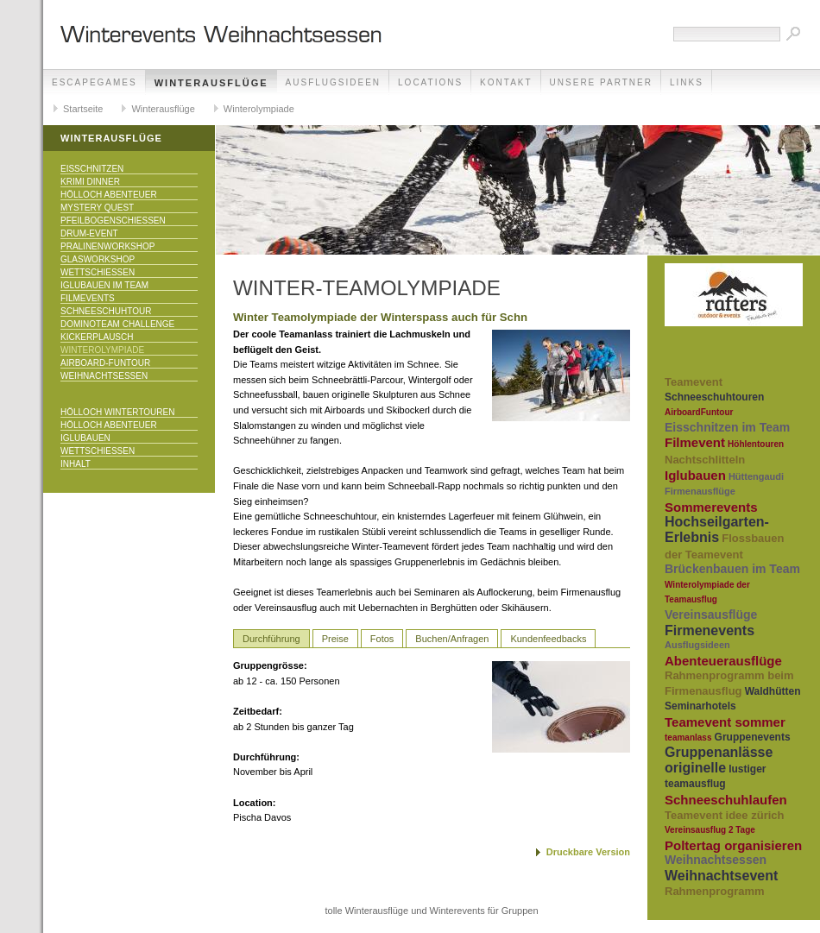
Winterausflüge (211, 83)
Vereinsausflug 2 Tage (710, 830)
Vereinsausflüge (711, 614)
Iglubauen (85, 438)
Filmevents (87, 298)
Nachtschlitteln (705, 459)
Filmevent (695, 442)
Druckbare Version (588, 852)
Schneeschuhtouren (714, 397)
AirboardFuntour (699, 412)
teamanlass (688, 737)
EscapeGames (94, 82)
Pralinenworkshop (107, 246)
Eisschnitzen (91, 168)
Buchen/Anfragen (452, 639)
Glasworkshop (97, 259)
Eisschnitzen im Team (727, 427)
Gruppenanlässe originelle (719, 760)
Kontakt (506, 82)
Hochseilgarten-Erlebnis (717, 529)
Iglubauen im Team (104, 285)
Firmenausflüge (700, 491)
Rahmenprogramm (715, 891)
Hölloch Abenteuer (108, 194)
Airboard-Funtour (105, 363)
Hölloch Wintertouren (117, 412)
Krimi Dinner (90, 181)
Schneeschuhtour (105, 311)
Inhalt (75, 464)
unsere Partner (601, 82)
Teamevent (693, 381)
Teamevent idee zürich (724, 815)
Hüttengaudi (756, 476)
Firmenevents (709, 630)
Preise (335, 639)
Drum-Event (89, 233)
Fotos (382, 639)
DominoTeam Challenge (117, 324)
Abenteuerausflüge (723, 660)
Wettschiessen (97, 272)
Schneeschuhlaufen (726, 799)
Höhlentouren (756, 444)
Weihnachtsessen (104, 376)
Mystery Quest (97, 207)
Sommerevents (711, 507)
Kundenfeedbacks (548, 639)
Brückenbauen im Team (732, 569)
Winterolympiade (259, 109)
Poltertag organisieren (733, 845)
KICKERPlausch (96, 337)
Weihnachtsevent (721, 875)
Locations (430, 82)
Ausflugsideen (333, 82)
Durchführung (271, 639)
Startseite (83, 109)
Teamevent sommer (725, 722)
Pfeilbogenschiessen (113, 220)
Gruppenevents (753, 737)
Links (686, 82)
